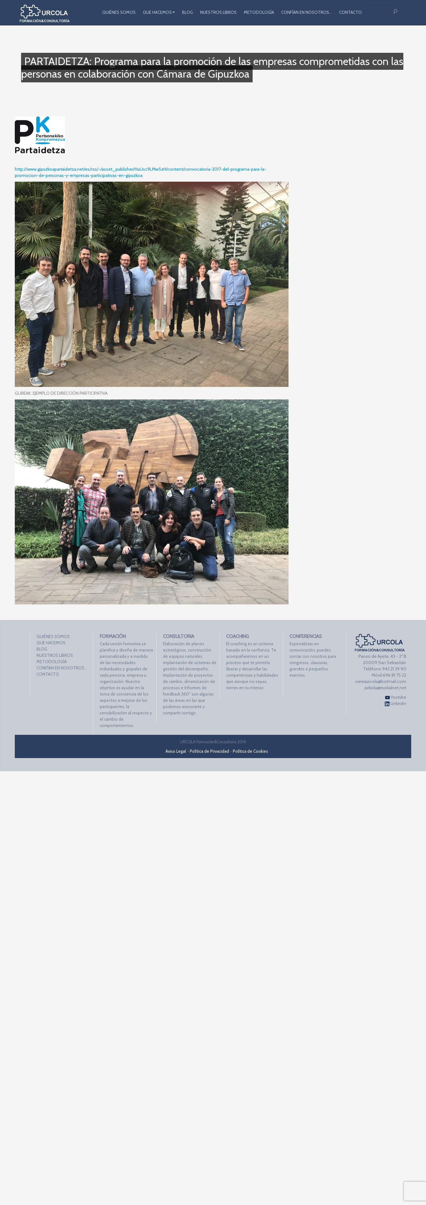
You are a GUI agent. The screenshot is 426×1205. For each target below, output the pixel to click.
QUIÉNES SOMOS (119, 12)
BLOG (187, 12)
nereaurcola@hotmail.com (380, 681)
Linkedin (395, 703)
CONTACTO (350, 12)
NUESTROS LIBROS (218, 12)
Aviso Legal (175, 751)
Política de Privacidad (209, 751)
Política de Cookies (250, 751)
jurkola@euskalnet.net (385, 688)
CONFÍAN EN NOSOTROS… (306, 12)
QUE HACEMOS (159, 12)
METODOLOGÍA (259, 12)
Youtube (395, 697)
